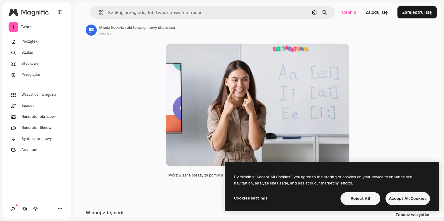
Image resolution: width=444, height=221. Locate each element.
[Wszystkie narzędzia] (37, 95)
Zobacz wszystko (412, 215)
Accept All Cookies (408, 198)
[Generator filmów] (37, 128)
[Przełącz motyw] (35, 209)
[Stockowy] (37, 64)
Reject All (360, 198)
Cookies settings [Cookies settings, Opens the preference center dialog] (251, 198)
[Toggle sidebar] (60, 12)
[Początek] (37, 42)
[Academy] (24, 209)
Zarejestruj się (417, 12)
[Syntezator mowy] (37, 139)
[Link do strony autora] (91, 30)
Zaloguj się (377, 12)
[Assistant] (37, 150)
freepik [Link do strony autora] (105, 34)
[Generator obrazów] (37, 117)
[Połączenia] (13, 209)
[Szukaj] (37, 53)
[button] (98, 12)
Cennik (349, 12)
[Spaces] (37, 106)
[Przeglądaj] (37, 75)
